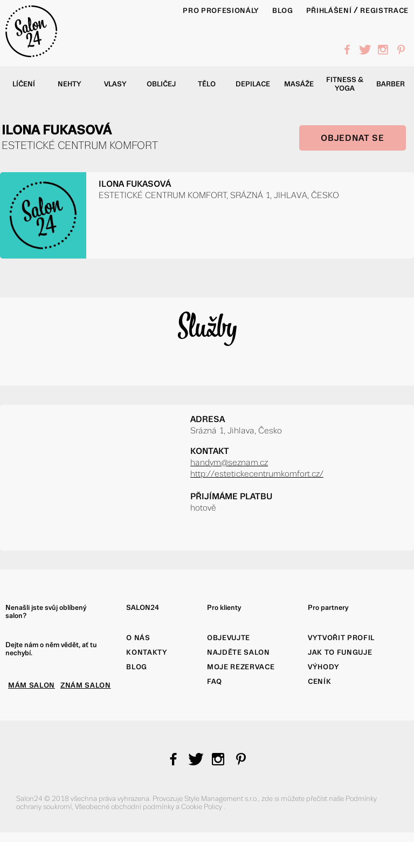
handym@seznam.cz (229, 462)
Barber (390, 84)
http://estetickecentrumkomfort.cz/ (256, 473)
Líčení (23, 84)
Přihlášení (329, 10)
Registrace (384, 10)
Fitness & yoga (344, 84)
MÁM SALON (31, 685)
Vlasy (115, 84)
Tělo (207, 84)
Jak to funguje (340, 652)
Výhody (324, 667)
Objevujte (228, 638)
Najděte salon (238, 652)
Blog (136, 667)
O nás (138, 638)
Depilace (253, 84)
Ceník (319, 681)
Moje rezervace (240, 667)
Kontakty (146, 652)
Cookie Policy (202, 807)
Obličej (161, 84)
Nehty (69, 84)
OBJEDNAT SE (352, 137)
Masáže (299, 84)
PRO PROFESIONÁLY (221, 10)
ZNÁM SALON (85, 685)
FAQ (214, 681)
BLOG (282, 10)
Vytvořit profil (341, 638)
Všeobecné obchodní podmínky (125, 807)
